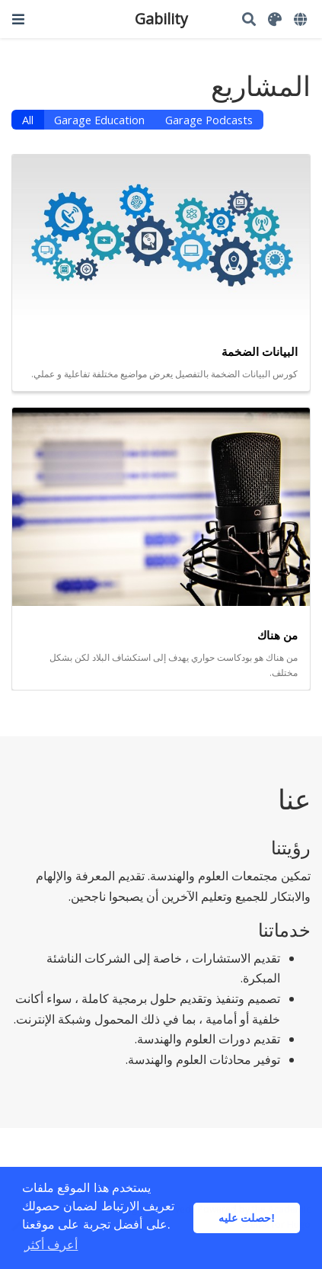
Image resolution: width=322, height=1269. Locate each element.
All (27, 119)
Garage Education (99, 119)
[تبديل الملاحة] (18, 19)
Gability (161, 18)
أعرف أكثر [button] (51, 1245)
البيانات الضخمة (260, 351)
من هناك (277, 635)
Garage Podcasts (209, 119)
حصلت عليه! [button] (246, 1218)
